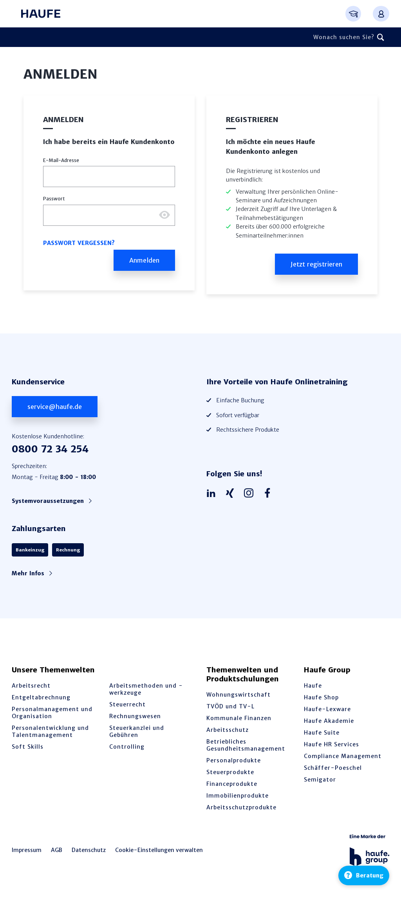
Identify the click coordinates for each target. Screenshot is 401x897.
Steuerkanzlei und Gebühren (136, 731)
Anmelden (63, 119)
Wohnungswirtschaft (238, 694)
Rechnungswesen (135, 716)
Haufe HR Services (331, 744)
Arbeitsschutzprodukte (241, 807)
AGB (56, 850)
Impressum (27, 850)
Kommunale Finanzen (238, 718)
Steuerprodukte (230, 772)
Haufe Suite (322, 732)
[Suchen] (380, 37)
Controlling (127, 746)
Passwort (54, 199)
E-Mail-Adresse (61, 160)
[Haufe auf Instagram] (250, 493)
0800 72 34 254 (50, 449)
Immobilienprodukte (237, 795)
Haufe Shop (321, 697)
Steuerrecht (127, 704)
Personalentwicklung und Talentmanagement (50, 731)
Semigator (320, 779)
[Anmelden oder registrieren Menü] (381, 14)
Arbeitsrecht (31, 685)
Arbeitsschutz (227, 729)
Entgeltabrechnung (41, 697)
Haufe (313, 685)
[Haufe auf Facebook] (269, 493)
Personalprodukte (233, 760)
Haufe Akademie (329, 720)
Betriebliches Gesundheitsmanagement (245, 745)
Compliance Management (342, 756)
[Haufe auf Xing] (231, 493)
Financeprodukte (231, 783)
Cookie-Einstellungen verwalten (159, 850)
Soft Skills (27, 746)
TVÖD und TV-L (230, 706)
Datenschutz (89, 850)
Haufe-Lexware (327, 709)
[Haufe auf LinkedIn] (213, 493)
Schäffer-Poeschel (333, 767)
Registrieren (252, 119)
